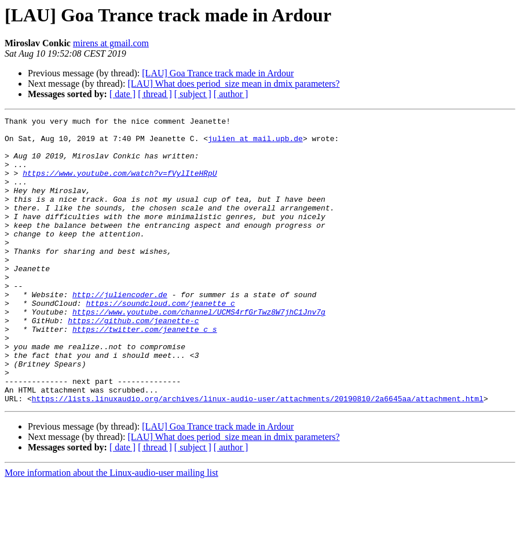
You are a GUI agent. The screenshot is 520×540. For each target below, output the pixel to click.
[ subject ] (192, 94)
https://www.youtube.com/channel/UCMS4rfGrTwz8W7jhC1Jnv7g (198, 351)
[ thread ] (155, 94)
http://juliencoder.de (119, 331)
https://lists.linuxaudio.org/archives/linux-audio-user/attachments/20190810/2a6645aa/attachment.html (258, 455)
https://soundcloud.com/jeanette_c (160, 341)
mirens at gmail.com (111, 43)
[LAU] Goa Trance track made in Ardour (218, 73)
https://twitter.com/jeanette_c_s (144, 372)
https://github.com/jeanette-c (133, 362)
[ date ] (122, 94)
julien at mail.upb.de (255, 143)
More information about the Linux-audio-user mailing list (111, 530)
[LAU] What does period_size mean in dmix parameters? (233, 83)
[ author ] (231, 94)
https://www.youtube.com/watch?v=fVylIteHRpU (120, 185)
